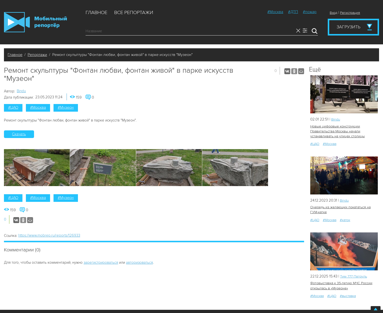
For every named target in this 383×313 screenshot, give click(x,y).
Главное (96, 13)
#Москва (275, 11)
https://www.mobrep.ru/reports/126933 (49, 235)
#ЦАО (13, 107)
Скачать (19, 134)
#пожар (309, 11)
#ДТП (293, 11)
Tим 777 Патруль (354, 276)
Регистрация (350, 13)
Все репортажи (133, 13)
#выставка (348, 295)
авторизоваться (139, 262)
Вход (333, 13)
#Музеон (66, 107)
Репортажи (37, 54)
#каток (345, 219)
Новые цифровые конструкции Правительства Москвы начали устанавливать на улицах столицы (337, 131)
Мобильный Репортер (35, 22)
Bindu (21, 91)
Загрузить (348, 27)
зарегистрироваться (101, 262)
